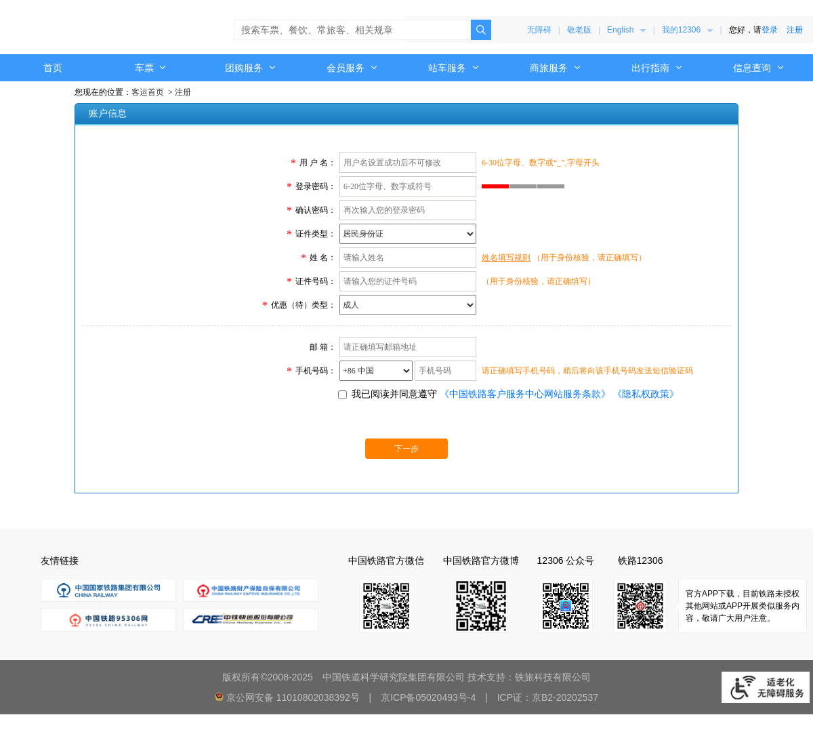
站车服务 (454, 67)
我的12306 (687, 30)
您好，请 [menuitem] (766, 30)
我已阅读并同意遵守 (394, 394)
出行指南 (657, 67)
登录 (770, 30)
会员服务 (352, 67)
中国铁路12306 (71, 27)
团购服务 (250, 67)
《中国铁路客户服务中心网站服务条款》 (525, 394)
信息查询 (759, 67)
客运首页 (147, 92)
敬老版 (579, 30)
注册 (795, 30)
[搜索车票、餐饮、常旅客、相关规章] (352, 30)
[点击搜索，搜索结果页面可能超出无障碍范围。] (481, 30)
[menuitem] (626, 29)
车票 (151, 67)
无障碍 (539, 30)
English (626, 30)
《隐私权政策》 (645, 394)
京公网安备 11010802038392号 (293, 697)
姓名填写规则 (506, 257)
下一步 (406, 448)
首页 (52, 67)
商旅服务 (555, 67)
